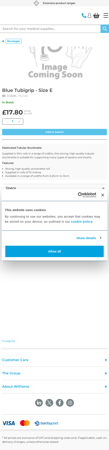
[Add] (19, 121)
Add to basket (55, 132)
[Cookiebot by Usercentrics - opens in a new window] (77, 195)
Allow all (54, 251)
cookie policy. (82, 221)
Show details (86, 238)
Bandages (13, 41)
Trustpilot (8, 341)
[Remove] (5, 121)
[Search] (105, 29)
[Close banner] (102, 195)
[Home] (105, 15)
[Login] (89, 15)
